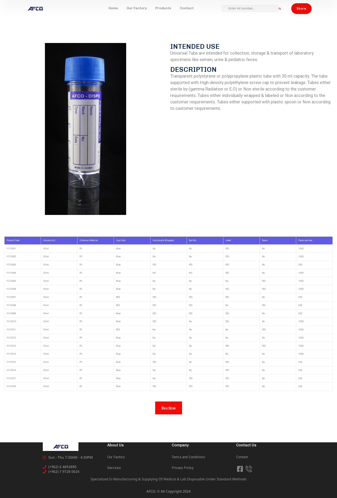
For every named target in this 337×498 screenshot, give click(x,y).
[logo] (35, 8)
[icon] (240, 469)
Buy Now (169, 408)
